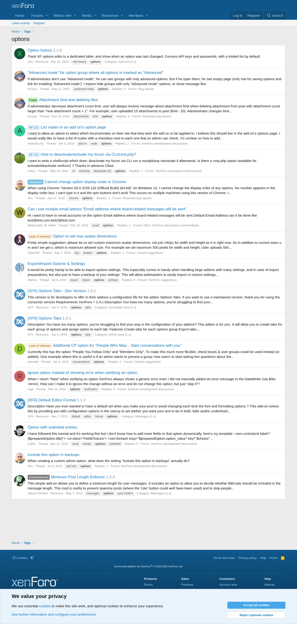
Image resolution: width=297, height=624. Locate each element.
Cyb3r (32, 444)
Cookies (20, 558)
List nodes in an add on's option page (67, 127)
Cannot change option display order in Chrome (77, 182)
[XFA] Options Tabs (44, 318)
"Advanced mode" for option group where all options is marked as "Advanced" (95, 72)
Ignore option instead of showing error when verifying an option (82, 372)
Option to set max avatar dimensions (72, 236)
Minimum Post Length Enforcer (66, 477)
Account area (228, 584)
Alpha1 (32, 280)
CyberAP (34, 252)
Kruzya (32, 89)
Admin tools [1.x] (120, 334)
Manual (269, 584)
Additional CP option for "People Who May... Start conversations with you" (104, 345)
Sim (30, 198)
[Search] (274, 15)
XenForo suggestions (162, 280)
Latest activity (21, 23)
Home (19, 15)
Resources (110, 15)
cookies (45, 606)
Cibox (31, 171)
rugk (30, 389)
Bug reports (146, 89)
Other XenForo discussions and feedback (171, 225)
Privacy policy (247, 558)
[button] (47, 15)
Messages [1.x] (145, 416)
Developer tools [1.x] (122, 307)
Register (39, 23)
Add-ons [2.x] (127, 61)
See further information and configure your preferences (54, 614)
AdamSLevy (36, 143)
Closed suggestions (150, 252)
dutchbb (33, 361)
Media (86, 15)
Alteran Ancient (38, 493)
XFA (30, 307)
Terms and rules (224, 558)
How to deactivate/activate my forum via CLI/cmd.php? (82, 154)
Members (136, 15)
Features (187, 584)
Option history (40, 50)
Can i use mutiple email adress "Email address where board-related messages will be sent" (107, 209)
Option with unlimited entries (52, 427)
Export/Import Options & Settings (56, 263)
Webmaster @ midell (42, 225)
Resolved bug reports (156, 116)
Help (263, 558)
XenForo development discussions (165, 143)
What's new (62, 15)
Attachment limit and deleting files (63, 100)
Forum (148, 584)
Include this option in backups (53, 454)
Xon (30, 61)
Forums (37, 15)
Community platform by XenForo (148, 566)
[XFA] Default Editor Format (52, 400)
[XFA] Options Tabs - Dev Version (57, 291)
